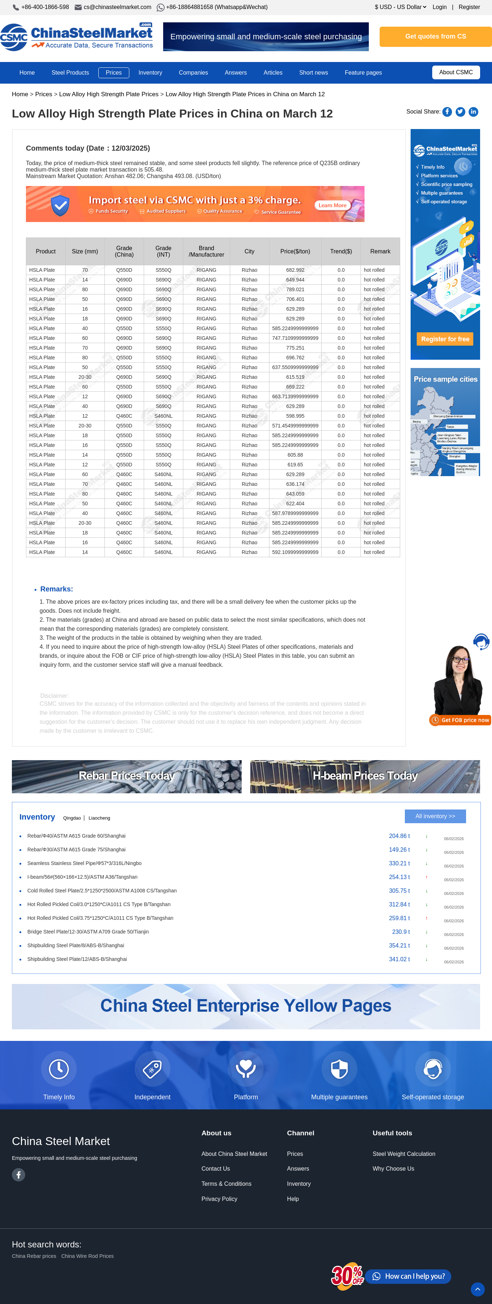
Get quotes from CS (436, 36)
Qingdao (72, 818)
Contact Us (215, 1169)
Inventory (150, 73)
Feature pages (363, 73)
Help (293, 1199)
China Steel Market (76, 36)
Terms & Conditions (226, 1184)
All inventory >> (435, 816)
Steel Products (70, 73)
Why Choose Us (394, 1169)
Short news (313, 73)
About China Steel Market (234, 1154)
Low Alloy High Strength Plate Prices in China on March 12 (245, 94)
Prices (114, 73)
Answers (236, 73)
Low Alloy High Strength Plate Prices (108, 94)
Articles (273, 73)
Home (27, 73)
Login (440, 7)
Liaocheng (99, 818)
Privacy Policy (219, 1199)
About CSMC (456, 72)
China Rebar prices (34, 1256)
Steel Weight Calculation (404, 1154)
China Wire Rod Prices (87, 1256)
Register (469, 7)
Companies (193, 73)
